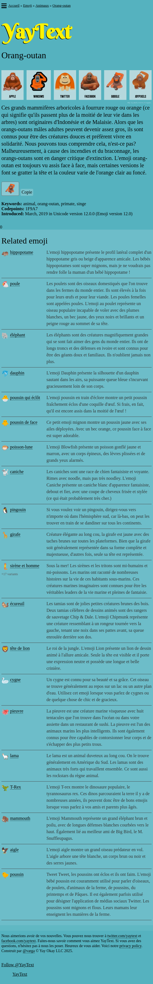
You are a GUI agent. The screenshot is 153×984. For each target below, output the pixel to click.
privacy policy (131, 946)
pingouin (18, 509)
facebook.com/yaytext (18, 941)
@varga (29, 951)
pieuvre (16, 711)
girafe (15, 534)
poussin (17, 874)
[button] (3, 6)
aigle (14, 849)
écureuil (17, 603)
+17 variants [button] (9, 574)
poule (15, 283)
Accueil (13, 5)
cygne (15, 679)
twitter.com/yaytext (122, 936)
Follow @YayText (17, 964)
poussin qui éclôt (25, 397)
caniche (17, 471)
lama (14, 755)
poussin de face (23, 422)
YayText (19, 974)
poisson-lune (21, 447)
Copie (27, 192)
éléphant (17, 335)
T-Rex (15, 787)
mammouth (20, 818)
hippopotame (21, 252)
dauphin (17, 373)
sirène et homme (24, 565)
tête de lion (20, 648)
